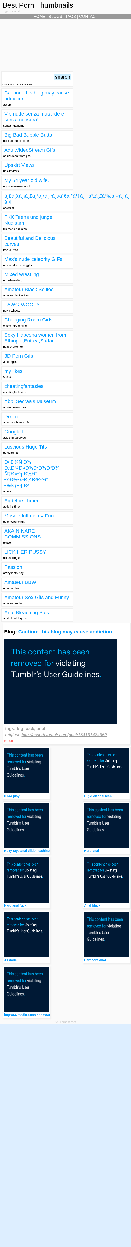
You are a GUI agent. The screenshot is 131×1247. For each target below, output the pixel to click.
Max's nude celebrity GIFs (33, 259)
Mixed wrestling (21, 274)
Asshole (10, 960)
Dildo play (12, 796)
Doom (11, 416)
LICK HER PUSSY (25, 552)
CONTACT (88, 16)
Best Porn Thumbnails (37, 5)
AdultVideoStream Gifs (29, 150)
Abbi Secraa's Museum (30, 401)
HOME (39, 16)
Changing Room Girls (28, 320)
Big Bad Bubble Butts (28, 135)
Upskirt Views (19, 165)
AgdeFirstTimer (21, 500)
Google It (14, 432)
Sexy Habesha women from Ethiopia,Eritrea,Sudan (35, 338)
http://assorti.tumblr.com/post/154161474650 (64, 734)
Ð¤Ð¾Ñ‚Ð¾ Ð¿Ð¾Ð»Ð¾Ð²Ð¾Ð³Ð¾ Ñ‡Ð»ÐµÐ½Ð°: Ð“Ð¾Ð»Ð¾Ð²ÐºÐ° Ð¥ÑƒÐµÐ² (31, 473)
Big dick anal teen (98, 796)
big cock (25, 728)
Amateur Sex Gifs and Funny (36, 597)
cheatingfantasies (23, 386)
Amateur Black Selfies (29, 289)
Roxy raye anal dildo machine (27, 851)
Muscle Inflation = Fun (29, 516)
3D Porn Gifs (18, 356)
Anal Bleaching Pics (26, 612)
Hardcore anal (95, 960)
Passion (13, 567)
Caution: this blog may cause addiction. (65, 632)
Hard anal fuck (15, 905)
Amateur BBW (20, 582)
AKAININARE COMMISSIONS (22, 534)
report (9, 740)
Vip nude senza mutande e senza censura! (34, 117)
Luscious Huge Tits (25, 447)
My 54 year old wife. (26, 180)
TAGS (71, 16)
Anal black (92, 905)
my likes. (14, 371)
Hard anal (91, 851)
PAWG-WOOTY (22, 304)
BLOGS (55, 16)
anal (41, 728)
